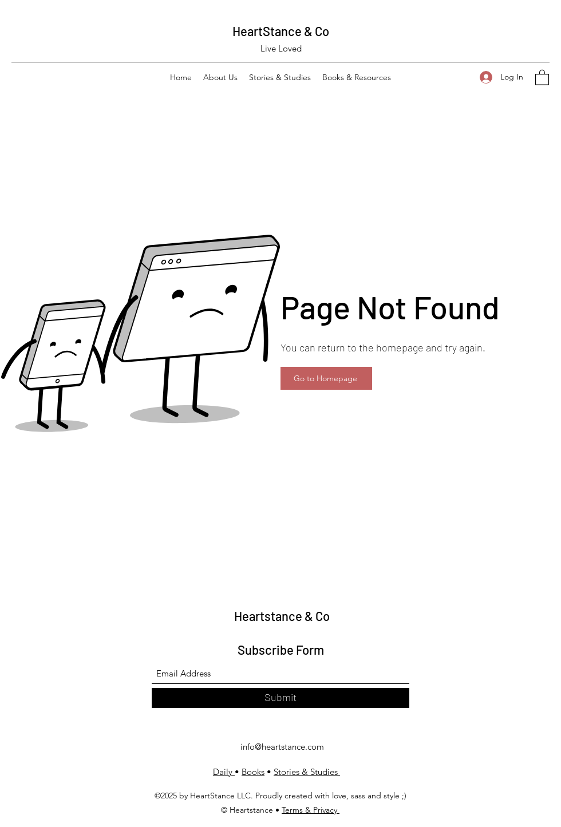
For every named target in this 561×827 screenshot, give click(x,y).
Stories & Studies (307, 771)
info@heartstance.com (282, 746)
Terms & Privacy (310, 810)
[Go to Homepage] (326, 378)
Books (253, 771)
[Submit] (280, 698)
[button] (542, 77)
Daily (224, 771)
